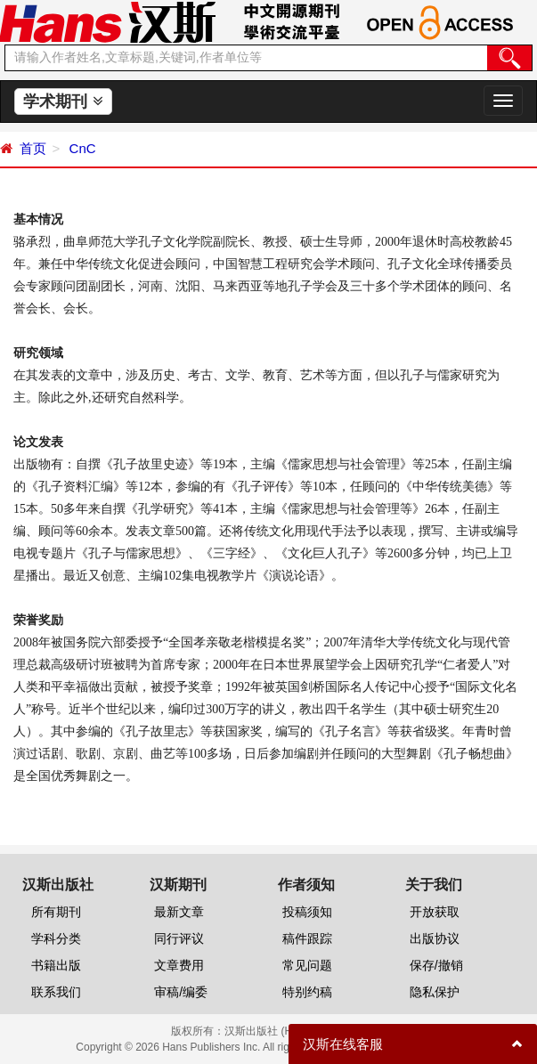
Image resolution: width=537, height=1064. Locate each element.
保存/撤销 (436, 965)
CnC (80, 148)
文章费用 (179, 965)
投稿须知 (307, 912)
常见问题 (307, 965)
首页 (33, 148)
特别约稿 (307, 992)
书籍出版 (56, 965)
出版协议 (435, 938)
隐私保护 (435, 992)
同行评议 (179, 938)
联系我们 (56, 992)
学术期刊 (62, 101)
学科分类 (56, 938)
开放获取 (435, 912)
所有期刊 (56, 912)
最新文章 (179, 912)
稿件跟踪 (307, 938)
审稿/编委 (180, 992)
